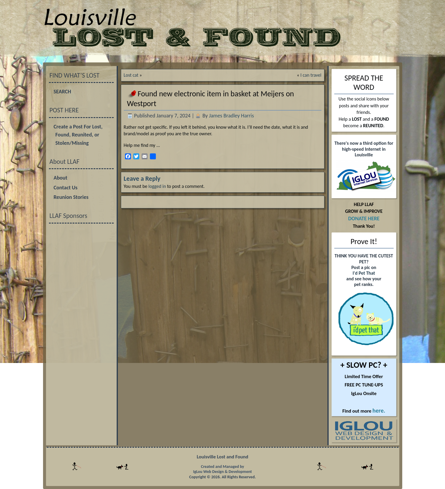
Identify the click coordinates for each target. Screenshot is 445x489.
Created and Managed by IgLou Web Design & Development (222, 469)
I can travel (311, 75)
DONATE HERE (364, 218)
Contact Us (65, 187)
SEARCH (62, 91)
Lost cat (131, 75)
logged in (157, 186)
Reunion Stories (71, 197)
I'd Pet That (364, 273)
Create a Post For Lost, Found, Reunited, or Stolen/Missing (78, 134)
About (60, 177)
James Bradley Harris (231, 115)
